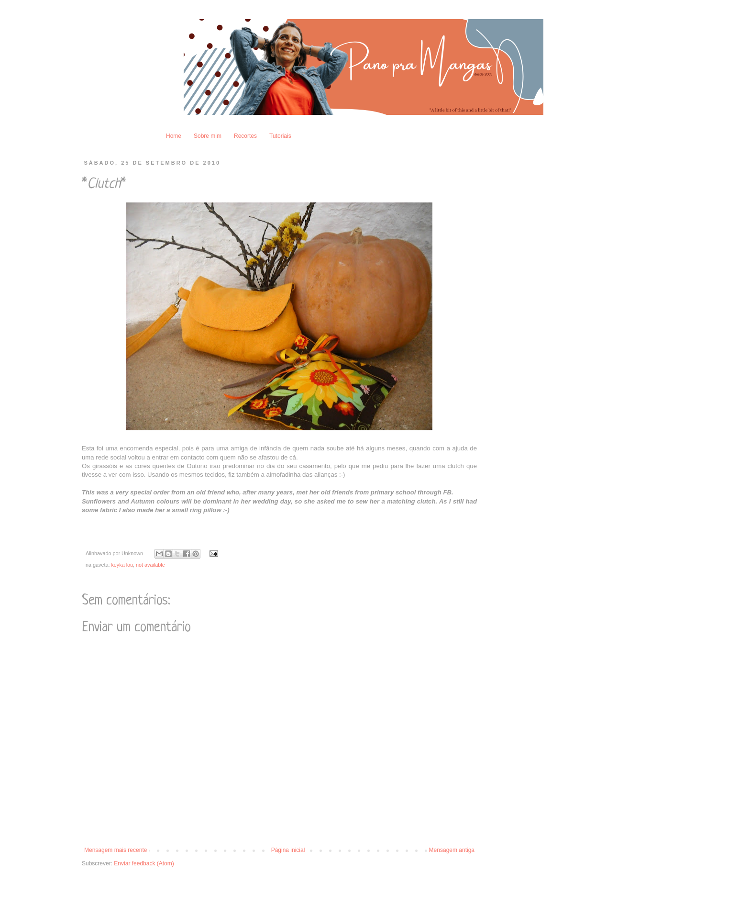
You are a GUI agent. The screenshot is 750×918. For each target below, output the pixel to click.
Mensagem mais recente (115, 850)
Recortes (245, 136)
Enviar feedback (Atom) (144, 863)
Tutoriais (280, 136)
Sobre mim (207, 136)
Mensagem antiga (451, 850)
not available (150, 565)
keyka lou (122, 565)
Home (173, 136)
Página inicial (288, 850)
